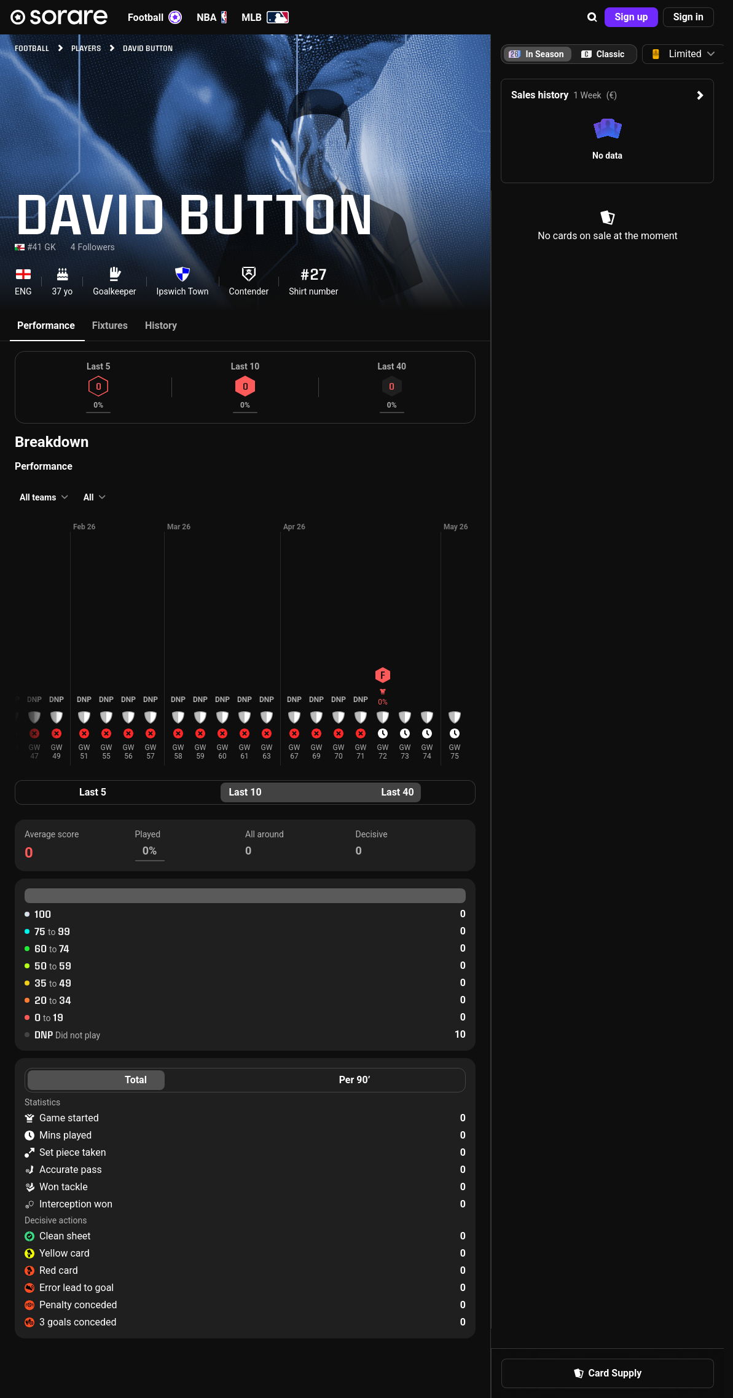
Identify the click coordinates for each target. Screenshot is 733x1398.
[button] (592, 17)
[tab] (602, 54)
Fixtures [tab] (110, 325)
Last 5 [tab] (92, 792)
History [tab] (161, 325)
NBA (212, 17)
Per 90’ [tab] (354, 1080)
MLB (265, 17)
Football (155, 17)
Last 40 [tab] (397, 792)
